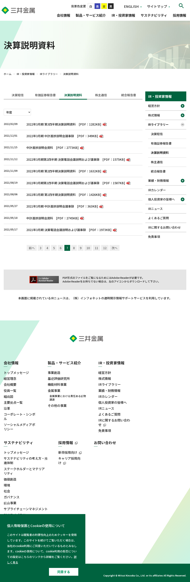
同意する (63, 571)
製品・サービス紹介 (91, 15)
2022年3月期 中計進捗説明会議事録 (50, 136)
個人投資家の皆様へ (161, 199)
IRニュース (155, 208)
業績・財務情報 (158, 180)
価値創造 (10, 479)
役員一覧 (10, 390)
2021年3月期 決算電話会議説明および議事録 (56, 230)
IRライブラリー (49, 74)
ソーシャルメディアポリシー (19, 426)
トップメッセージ (16, 372)
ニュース (11, 544)
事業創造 (54, 372)
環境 (7, 485)
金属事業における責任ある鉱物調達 (68, 398)
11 (96, 248)
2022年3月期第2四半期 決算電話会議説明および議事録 (62, 159)
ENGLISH (131, 6)
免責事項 (154, 236)
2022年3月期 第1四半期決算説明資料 (51, 195)
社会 (7, 491)
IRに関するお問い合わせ (164, 227)
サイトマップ (157, 6)
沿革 (7, 408)
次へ (114, 248)
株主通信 (101, 95)
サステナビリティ (154, 15)
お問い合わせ (105, 442)
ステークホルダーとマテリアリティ (24, 471)
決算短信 (18, 95)
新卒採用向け (67, 452)
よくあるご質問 (158, 218)
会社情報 (63, 15)
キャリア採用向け (69, 460)
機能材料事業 (57, 384)
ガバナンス (11, 497)
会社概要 (10, 384)
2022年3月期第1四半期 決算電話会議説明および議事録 (62, 183)
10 (88, 248)
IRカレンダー (157, 190)
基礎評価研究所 (59, 378)
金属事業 (54, 390)
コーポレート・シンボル (19, 416)
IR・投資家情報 (123, 15)
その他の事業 (57, 405)
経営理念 (10, 378)
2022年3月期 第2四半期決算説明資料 (51, 171)
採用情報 (179, 15)
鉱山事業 (10, 503)
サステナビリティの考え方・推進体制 (26, 460)
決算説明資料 (73, 95)
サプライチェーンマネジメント (26, 509)
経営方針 (154, 105)
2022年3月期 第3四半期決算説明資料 (51, 124)
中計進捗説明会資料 (39, 148)
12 (105, 248)
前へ (32, 248)
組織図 (8, 396)
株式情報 (154, 115)
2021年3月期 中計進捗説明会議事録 (50, 206)
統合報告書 (128, 95)
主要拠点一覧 (13, 402)
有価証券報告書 (45, 95)
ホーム (8, 74)
